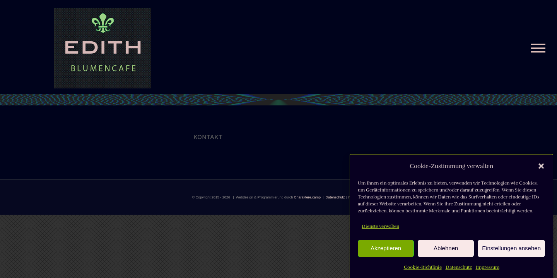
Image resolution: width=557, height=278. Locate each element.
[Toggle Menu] (538, 48)
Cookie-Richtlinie (423, 269)
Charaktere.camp (307, 197)
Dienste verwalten (380, 228)
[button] (541, 168)
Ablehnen (446, 250)
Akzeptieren (386, 250)
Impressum (487, 269)
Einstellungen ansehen (511, 250)
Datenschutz (459, 269)
